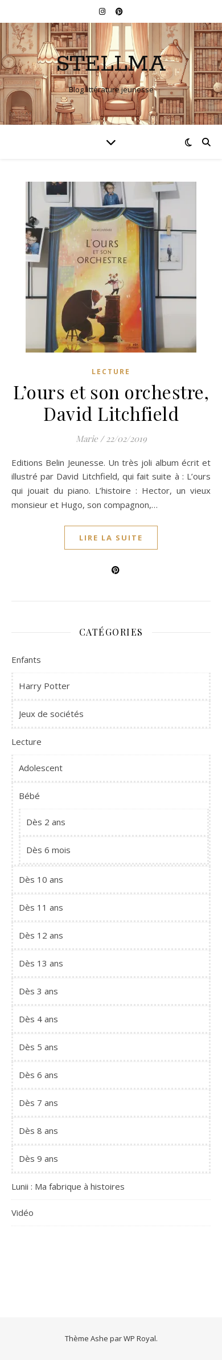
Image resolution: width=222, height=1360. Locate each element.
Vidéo (22, 1212)
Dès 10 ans (41, 879)
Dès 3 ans (38, 991)
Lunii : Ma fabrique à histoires (68, 1186)
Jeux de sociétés (51, 713)
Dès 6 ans (38, 1074)
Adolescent (41, 767)
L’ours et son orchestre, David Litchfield (111, 402)
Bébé (29, 795)
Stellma (111, 64)
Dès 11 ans (41, 907)
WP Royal (140, 1338)
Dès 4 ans (38, 1019)
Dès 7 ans (38, 1102)
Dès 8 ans (38, 1130)
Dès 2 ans (45, 822)
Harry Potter (44, 685)
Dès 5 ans (38, 1046)
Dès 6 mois (48, 849)
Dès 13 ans (41, 963)
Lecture (111, 371)
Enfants (26, 659)
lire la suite (111, 537)
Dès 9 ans (38, 1158)
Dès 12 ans (41, 935)
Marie (87, 438)
